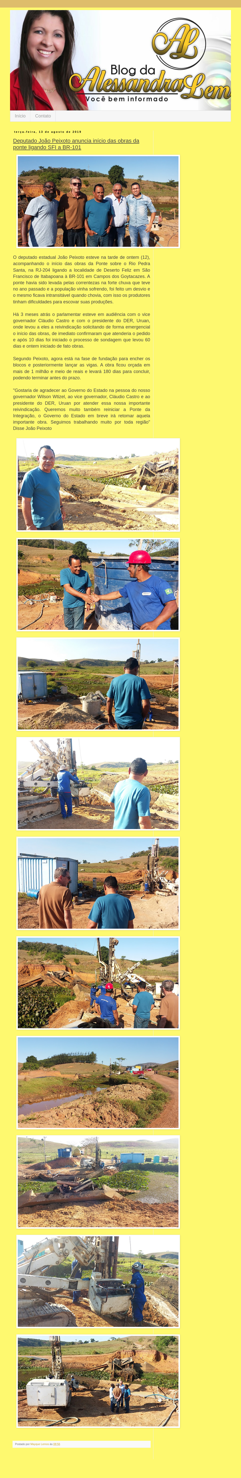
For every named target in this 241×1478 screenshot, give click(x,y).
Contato (43, 115)
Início (20, 115)
